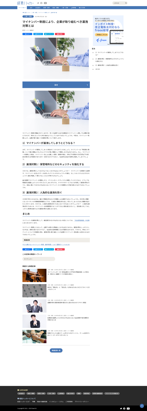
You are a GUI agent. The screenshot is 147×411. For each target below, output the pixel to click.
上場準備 (73, 7)
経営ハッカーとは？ (23, 401)
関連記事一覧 (56, 370)
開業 (79, 393)
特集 (33, 401)
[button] (27, 34)
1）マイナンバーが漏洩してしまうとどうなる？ (43, 91)
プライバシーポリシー (82, 401)
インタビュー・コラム (56, 401)
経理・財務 (46, 7)
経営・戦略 (56, 7)
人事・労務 (65, 7)
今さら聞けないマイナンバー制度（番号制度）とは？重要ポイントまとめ (46, 264)
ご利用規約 (69, 401)
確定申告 (86, 393)
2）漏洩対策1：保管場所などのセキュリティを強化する (46, 96)
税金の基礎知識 (42, 401)
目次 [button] (56, 85)
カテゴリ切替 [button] (21, 7)
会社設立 (37, 7)
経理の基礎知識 (97, 393)
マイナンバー (28, 278)
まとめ (30, 104)
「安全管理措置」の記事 (82, 239)
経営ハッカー (27, 12)
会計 (31, 7)
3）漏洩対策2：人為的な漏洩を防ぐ (39, 100)
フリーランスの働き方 (112, 393)
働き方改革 (82, 7)
